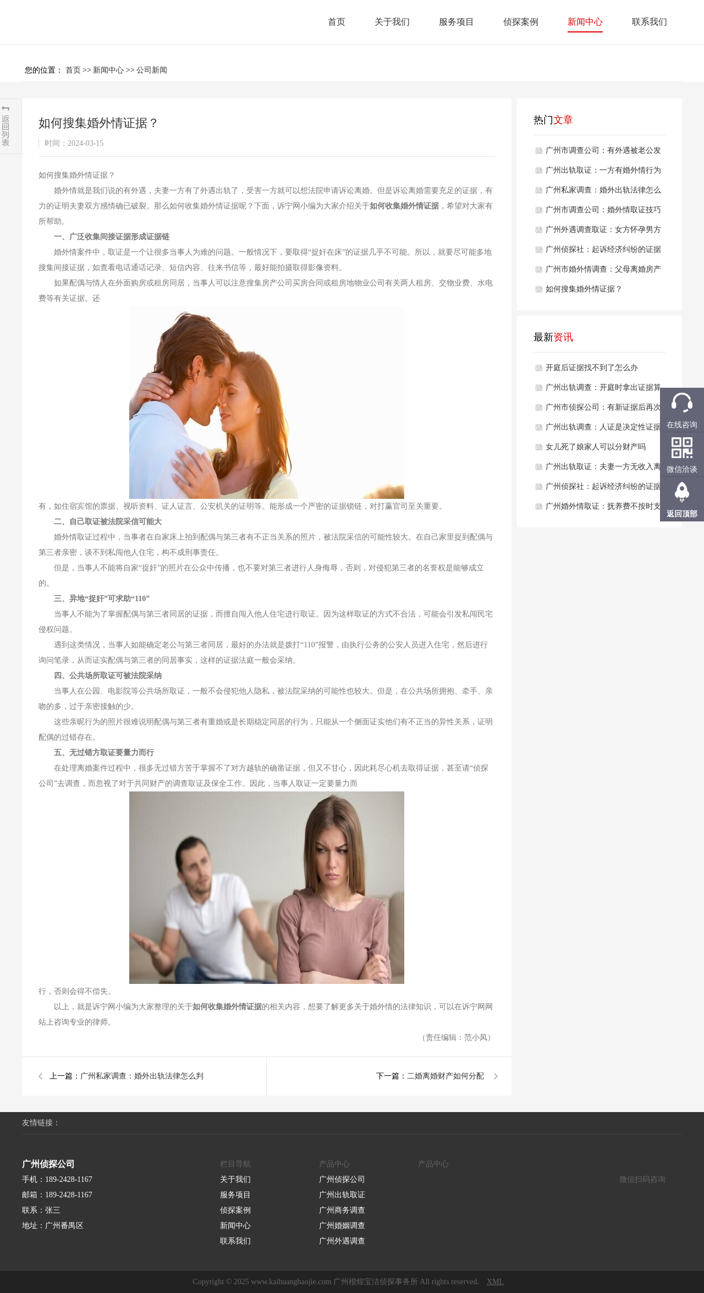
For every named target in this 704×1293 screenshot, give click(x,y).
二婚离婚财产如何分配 (445, 1076)
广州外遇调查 (342, 1241)
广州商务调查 (342, 1210)
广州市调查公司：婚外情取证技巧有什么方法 (603, 213)
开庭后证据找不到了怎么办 (592, 368)
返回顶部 (682, 514)
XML (495, 1282)
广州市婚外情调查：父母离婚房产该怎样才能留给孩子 (603, 272)
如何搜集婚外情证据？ (584, 289)
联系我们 (649, 21)
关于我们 (392, 21)
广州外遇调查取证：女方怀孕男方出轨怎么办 (603, 232)
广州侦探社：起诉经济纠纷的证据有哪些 (603, 252)
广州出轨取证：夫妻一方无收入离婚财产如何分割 (603, 470)
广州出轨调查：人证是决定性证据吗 (603, 430)
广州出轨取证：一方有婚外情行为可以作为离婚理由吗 (603, 173)
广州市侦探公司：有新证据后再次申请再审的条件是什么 (603, 410)
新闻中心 (585, 21)
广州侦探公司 (342, 1179)
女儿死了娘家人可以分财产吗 (596, 447)
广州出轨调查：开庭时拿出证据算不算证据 (603, 390)
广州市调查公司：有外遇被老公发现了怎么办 (603, 153)
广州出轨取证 (342, 1195)
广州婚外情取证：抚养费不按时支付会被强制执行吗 (603, 509)
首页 (336, 21)
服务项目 (456, 21)
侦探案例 (520, 21)
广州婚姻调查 (342, 1226)
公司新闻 (151, 70)
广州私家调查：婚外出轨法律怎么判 (142, 1076)
